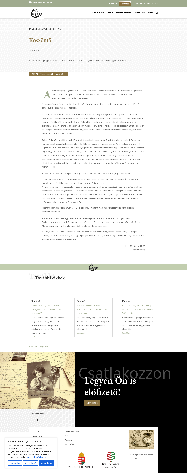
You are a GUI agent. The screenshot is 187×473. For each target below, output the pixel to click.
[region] (31, 452)
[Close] (54, 439)
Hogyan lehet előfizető (72, 432)
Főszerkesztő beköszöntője (52, 74)
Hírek (150, 13)
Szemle (110, 13)
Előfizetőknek (150, 4)
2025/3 (46, 309)
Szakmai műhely (123, 13)
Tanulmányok (98, 13)
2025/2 (92, 309)
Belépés (67, 436)
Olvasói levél (139, 13)
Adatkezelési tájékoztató (36, 457)
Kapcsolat (138, 4)
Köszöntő (35, 301)
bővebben (35, 336)
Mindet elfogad (46, 463)
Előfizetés (125, 4)
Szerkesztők (111, 4)
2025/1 (138, 309)
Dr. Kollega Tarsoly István (45, 29)
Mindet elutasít (30, 463)
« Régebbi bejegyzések (39, 346)
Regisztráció (69, 440)
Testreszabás (15, 463)
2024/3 (35, 74)
